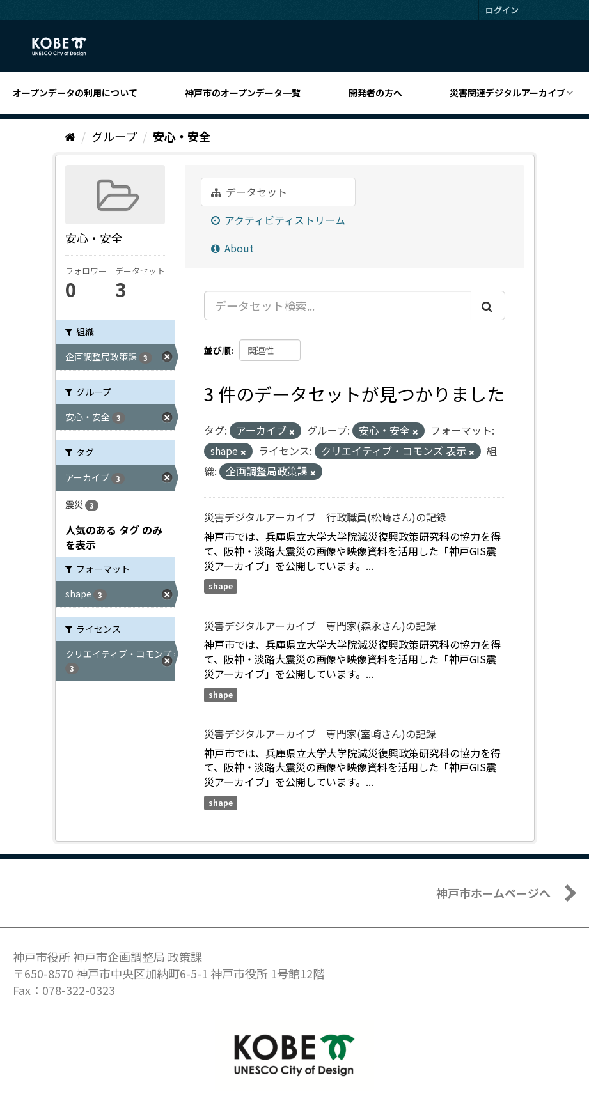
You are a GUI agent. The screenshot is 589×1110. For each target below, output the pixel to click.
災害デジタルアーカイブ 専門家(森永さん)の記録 (320, 625)
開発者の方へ (375, 92)
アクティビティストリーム (278, 219)
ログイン (502, 10)
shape (220, 586)
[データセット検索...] (337, 305)
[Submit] (488, 305)
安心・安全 (181, 136)
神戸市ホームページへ (493, 892)
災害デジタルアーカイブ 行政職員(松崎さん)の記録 (325, 517)
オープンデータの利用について (75, 92)
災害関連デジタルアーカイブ (507, 92)
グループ (114, 136)
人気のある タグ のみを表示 (113, 537)
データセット (249, 191)
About (232, 248)
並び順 (217, 350)
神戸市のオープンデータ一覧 (243, 92)
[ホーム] (70, 136)
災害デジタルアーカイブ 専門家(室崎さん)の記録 (320, 733)
